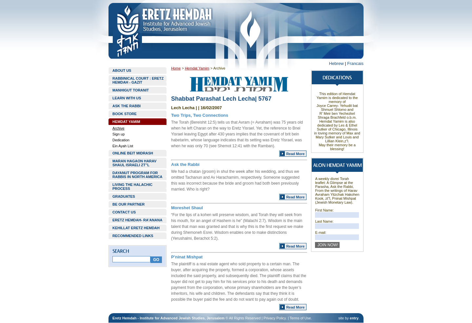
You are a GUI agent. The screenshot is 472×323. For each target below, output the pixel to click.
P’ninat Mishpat (187, 256)
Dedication (120, 140)
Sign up (118, 134)
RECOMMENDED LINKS (132, 236)
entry (354, 318)
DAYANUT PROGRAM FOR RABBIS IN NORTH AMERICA (137, 175)
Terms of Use (300, 318)
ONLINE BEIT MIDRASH (132, 153)
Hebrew (336, 63)
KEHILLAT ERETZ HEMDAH (136, 228)
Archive (118, 128)
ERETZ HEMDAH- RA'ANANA (137, 220)
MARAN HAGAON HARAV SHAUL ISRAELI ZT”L (134, 163)
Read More (295, 154)
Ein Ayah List (122, 146)
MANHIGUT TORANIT (130, 90)
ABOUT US (121, 70)
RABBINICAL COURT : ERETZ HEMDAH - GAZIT (138, 80)
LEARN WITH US (126, 98)
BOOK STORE (124, 114)
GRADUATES (123, 196)
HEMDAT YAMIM (126, 122)
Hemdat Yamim (197, 68)
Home (176, 68)
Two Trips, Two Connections (199, 115)
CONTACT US (124, 212)
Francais (355, 63)
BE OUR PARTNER (128, 204)
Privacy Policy (275, 318)
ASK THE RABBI (126, 106)
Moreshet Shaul (187, 207)
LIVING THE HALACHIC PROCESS (132, 187)
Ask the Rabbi (185, 164)
